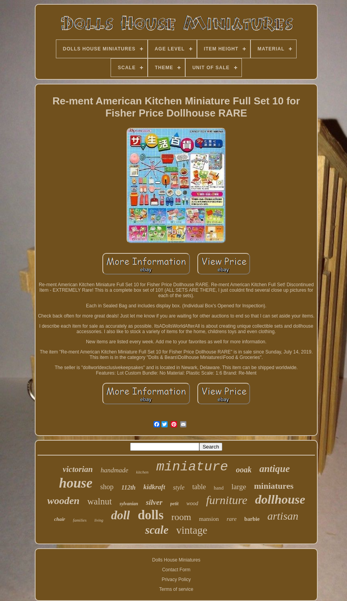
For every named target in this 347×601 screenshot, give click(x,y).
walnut (99, 501)
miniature (192, 466)
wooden (63, 500)
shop (107, 487)
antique (274, 468)
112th (129, 487)
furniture (226, 499)
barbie (251, 519)
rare (231, 519)
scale (156, 530)
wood (192, 503)
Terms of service (176, 589)
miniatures (273, 486)
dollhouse (280, 499)
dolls (150, 515)
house (76, 483)
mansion (209, 519)
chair (59, 519)
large (238, 487)
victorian (78, 469)
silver (154, 502)
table (199, 487)
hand (219, 488)
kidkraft (154, 487)
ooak (244, 469)
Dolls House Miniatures (176, 560)
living (98, 520)
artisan (282, 516)
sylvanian (129, 503)
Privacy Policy (176, 579)
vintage (191, 530)
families (80, 520)
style (178, 487)
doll (120, 515)
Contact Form (176, 569)
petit (174, 503)
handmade (114, 470)
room (181, 517)
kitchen (142, 472)
